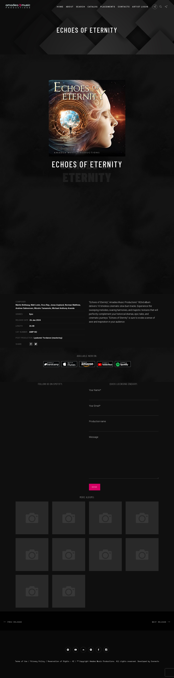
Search (80, 7)
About (70, 7)
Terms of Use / (22, 661)
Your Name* (124, 393)
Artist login (140, 7)
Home (60, 7)
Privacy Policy (37, 661)
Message (124, 457)
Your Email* (124, 408)
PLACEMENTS (107, 7)
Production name (124, 424)
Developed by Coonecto (148, 661)
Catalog (93, 7)
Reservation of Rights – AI (61, 661)
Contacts (124, 7)
